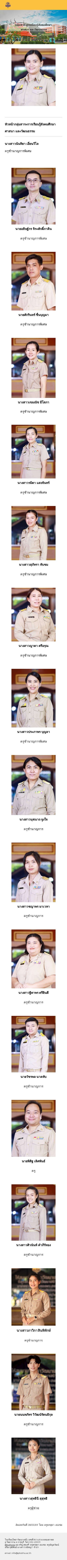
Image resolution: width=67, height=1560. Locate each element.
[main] (33, 126)
